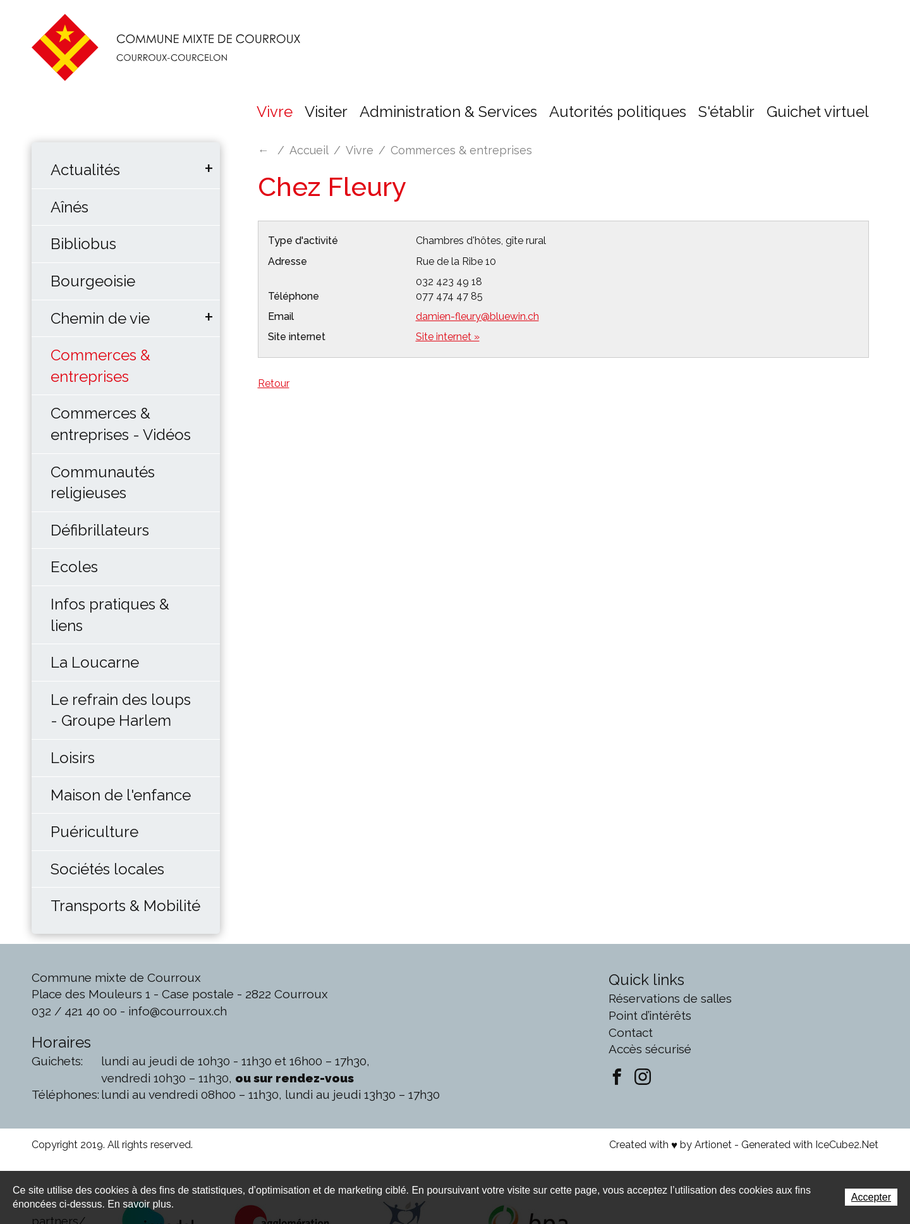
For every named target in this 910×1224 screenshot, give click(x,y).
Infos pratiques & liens (110, 615)
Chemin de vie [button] (100, 318)
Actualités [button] (85, 170)
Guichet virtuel (818, 111)
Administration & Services (448, 111)
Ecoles (74, 567)
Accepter (871, 1197)
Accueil (309, 150)
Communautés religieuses (103, 483)
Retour (273, 383)
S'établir (726, 111)
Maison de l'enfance (121, 795)
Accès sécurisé (650, 1049)
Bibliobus (83, 244)
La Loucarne (95, 662)
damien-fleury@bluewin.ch (477, 316)
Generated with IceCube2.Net (809, 1145)
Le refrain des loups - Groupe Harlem (121, 710)
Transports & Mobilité (125, 906)
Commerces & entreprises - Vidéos (121, 424)
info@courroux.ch (177, 1011)
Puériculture (94, 832)
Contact (631, 1032)
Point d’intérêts (650, 1015)
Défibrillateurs (100, 530)
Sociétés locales (107, 869)
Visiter (326, 111)
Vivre (275, 111)
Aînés (69, 207)
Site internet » (448, 337)
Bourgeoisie (93, 281)
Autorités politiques (617, 111)
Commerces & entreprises (100, 366)
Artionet (713, 1145)
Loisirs (73, 758)
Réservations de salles (670, 998)
